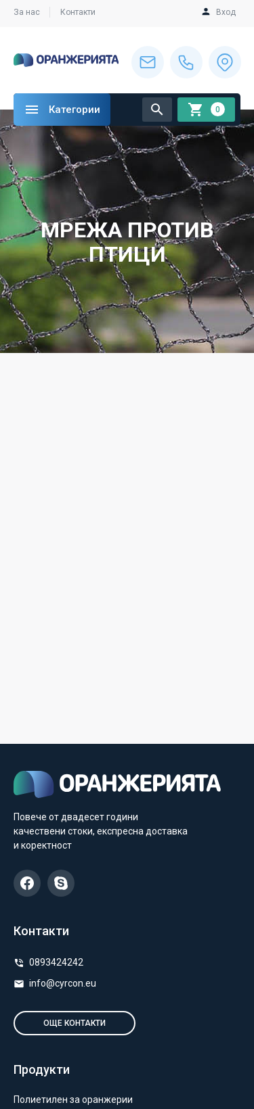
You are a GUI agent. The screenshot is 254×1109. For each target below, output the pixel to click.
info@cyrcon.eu (62, 983)
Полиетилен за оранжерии (73, 1099)
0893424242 (56, 962)
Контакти (78, 12)
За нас (27, 12)
